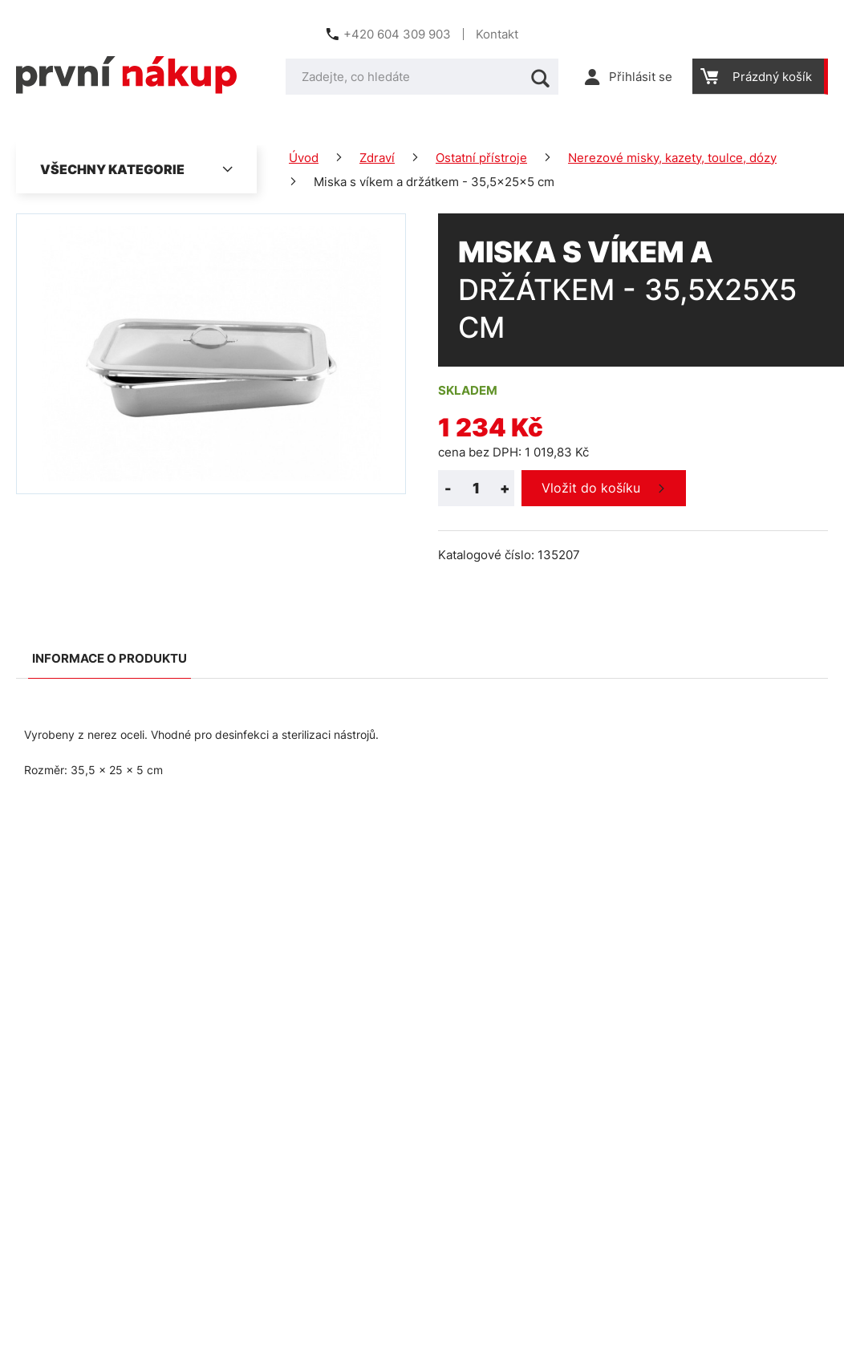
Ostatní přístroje (481, 157)
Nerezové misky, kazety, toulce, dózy (672, 157)
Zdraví (377, 157)
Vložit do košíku (591, 488)
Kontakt (497, 34)
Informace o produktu (109, 658)
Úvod (304, 157)
